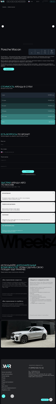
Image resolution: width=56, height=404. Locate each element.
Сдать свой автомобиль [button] (7, 374)
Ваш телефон (4, 149)
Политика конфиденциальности (9, 388)
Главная (4, 7)
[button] (22, 1)
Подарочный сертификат (7, 382)
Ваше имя (3, 141)
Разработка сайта (6, 389)
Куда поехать (5, 386)
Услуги (3, 384)
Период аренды (4, 156)
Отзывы (3, 378)
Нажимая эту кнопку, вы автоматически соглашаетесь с (28, 174)
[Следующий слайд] (53, 26)
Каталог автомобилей (7, 372)
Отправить (28, 171)
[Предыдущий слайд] (3, 26)
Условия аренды (5, 376)
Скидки (3, 380)
